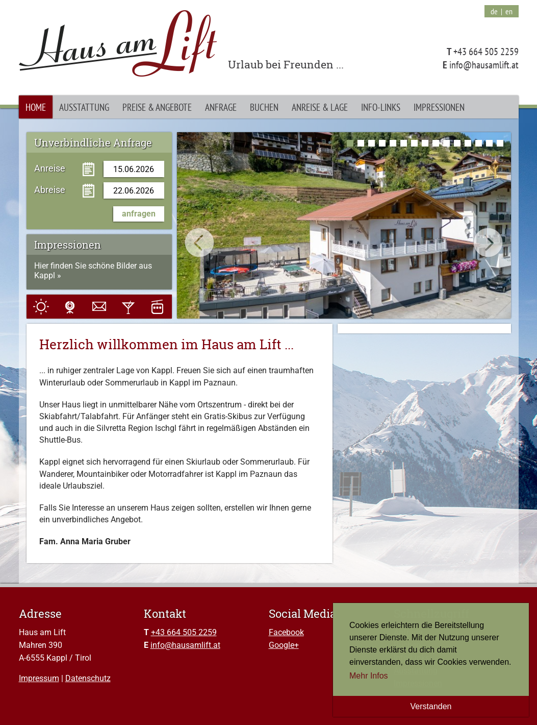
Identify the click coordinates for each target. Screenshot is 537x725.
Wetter (41, 307)
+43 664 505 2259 (184, 632)
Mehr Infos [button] (368, 675)
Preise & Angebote (157, 107)
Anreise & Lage (320, 107)
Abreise (49, 189)
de (494, 11)
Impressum (39, 678)
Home (35, 107)
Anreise (49, 168)
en (509, 11)
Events (128, 307)
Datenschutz (88, 678)
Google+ (284, 645)
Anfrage (221, 107)
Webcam (70, 307)
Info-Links (380, 107)
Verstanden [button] (431, 706)
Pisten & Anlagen (157, 307)
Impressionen (439, 107)
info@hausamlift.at (185, 645)
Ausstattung (84, 107)
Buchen (264, 107)
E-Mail (99, 307)
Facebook (286, 632)
